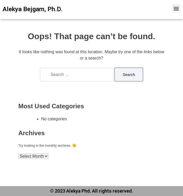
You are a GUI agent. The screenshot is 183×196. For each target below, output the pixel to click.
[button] (176, 8)
